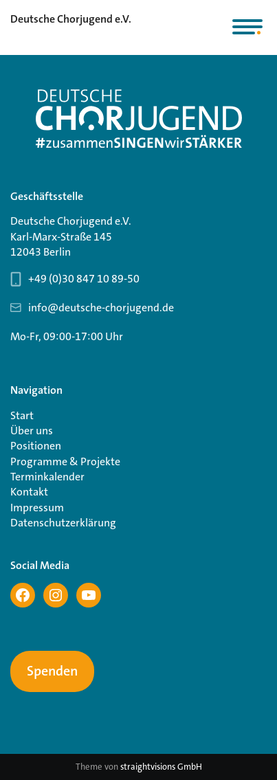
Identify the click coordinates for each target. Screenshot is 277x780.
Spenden (52, 671)
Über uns (31, 430)
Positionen (35, 445)
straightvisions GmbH (161, 766)
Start (22, 415)
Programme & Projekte (65, 461)
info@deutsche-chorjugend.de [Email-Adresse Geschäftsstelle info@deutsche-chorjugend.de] (101, 307)
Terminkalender (47, 476)
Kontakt (29, 491)
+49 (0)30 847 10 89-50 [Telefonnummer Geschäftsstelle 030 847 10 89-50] (84, 278)
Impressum (37, 507)
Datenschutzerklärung (63, 522)
